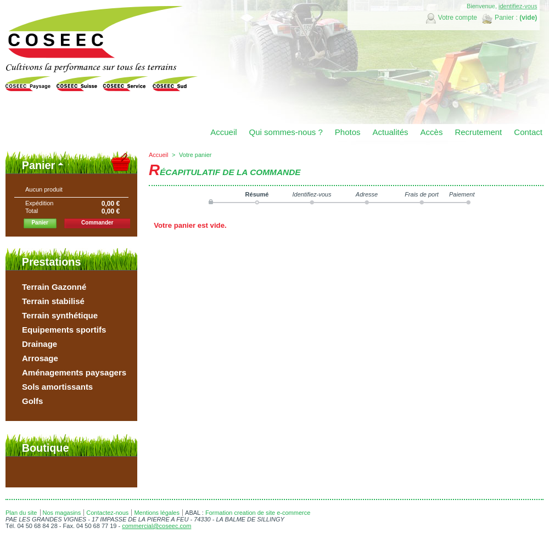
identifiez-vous (517, 6)
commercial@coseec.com (156, 526)
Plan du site (21, 512)
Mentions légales (157, 512)
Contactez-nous (107, 512)
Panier (38, 165)
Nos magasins (62, 512)
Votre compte (457, 17)
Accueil (158, 154)
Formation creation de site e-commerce (257, 512)
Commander (97, 223)
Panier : (506, 17)
